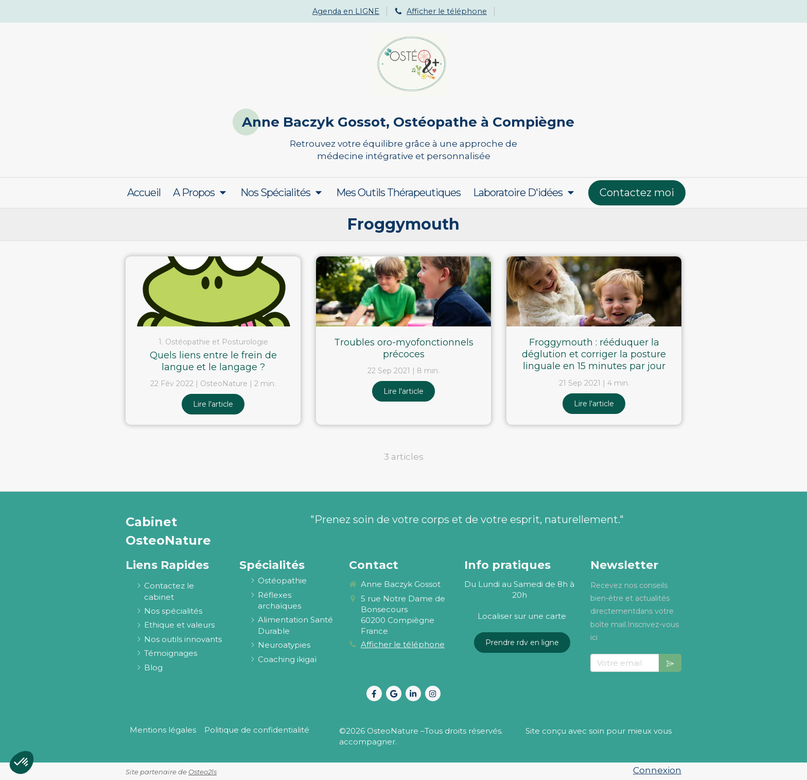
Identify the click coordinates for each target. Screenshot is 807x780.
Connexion (657, 770)
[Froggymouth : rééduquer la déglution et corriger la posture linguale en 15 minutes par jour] (593, 291)
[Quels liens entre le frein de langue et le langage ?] (213, 291)
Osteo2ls (202, 772)
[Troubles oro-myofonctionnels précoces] (403, 291)
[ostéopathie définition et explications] (282, 580)
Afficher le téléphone (447, 11)
